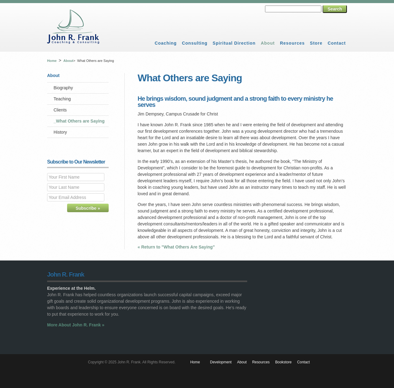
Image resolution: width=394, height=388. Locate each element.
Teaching (62, 98)
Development (220, 362)
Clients (60, 109)
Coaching (166, 43)
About (268, 43)
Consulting (194, 43)
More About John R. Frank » (75, 324)
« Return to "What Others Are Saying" (176, 247)
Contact (337, 43)
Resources (292, 43)
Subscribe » (88, 208)
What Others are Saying (80, 121)
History (60, 132)
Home (52, 61)
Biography (63, 87)
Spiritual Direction (234, 43)
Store (316, 43)
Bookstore (283, 362)
